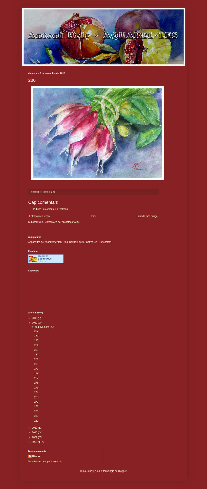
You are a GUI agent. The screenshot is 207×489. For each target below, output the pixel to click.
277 (36, 378)
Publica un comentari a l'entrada (50, 209)
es (45, 258)
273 (36, 397)
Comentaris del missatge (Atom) (62, 222)
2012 (35, 322)
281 (36, 359)
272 (36, 401)
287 (36, 331)
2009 (35, 437)
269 (36, 416)
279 (36, 368)
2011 (35, 427)
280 (36, 364)
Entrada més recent (40, 216)
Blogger (122, 471)
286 (36, 335)
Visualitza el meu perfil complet (45, 461)
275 (36, 387)
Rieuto (36, 456)
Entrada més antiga (146, 216)
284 (36, 345)
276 (36, 382)
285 (36, 340)
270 (36, 411)
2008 (35, 442)
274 (36, 392)
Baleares (42, 261)
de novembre (42, 327)
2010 (35, 432)
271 (36, 406)
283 (36, 350)
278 (36, 373)
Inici (93, 216)
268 (36, 420)
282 (36, 354)
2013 (35, 318)
